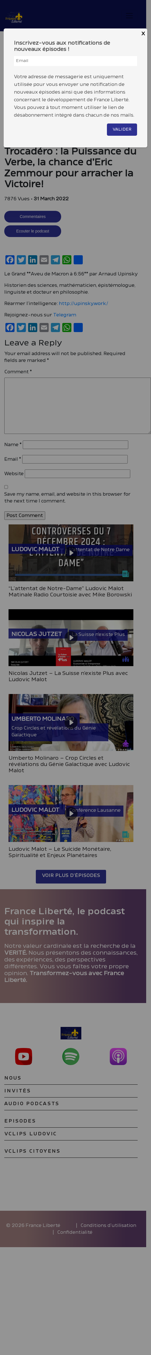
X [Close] (143, 33)
